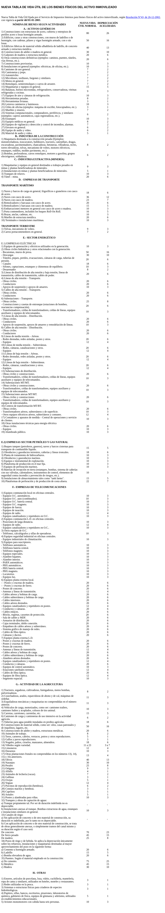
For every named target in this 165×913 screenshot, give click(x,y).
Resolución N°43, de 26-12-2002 (143, 17)
